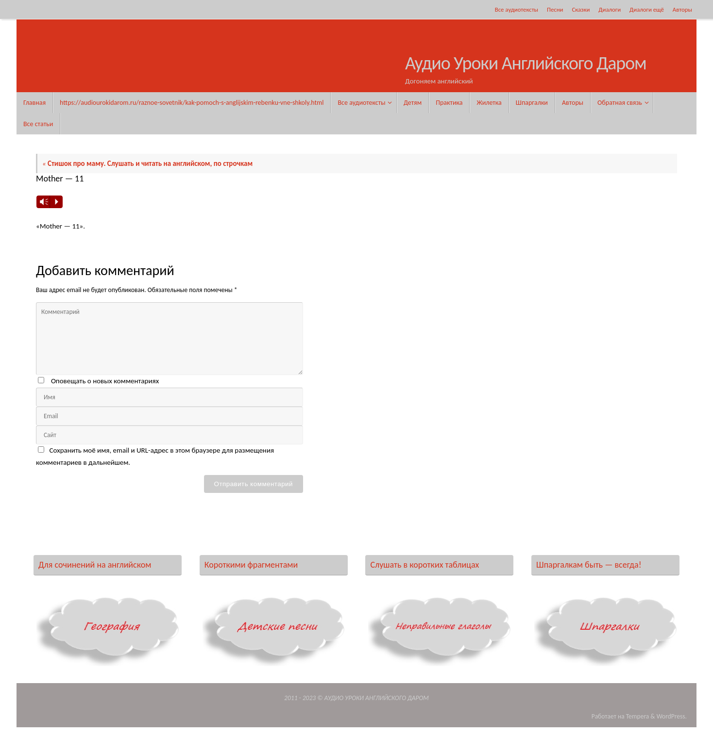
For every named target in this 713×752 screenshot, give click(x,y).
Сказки (581, 9)
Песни (555, 9)
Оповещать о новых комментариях (105, 380)
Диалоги (609, 9)
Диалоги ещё (646, 9)
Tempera (637, 716)
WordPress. (672, 716)
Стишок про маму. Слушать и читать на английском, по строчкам (147, 163)
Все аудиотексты (516, 9)
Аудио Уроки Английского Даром (525, 63)
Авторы (682, 9)
